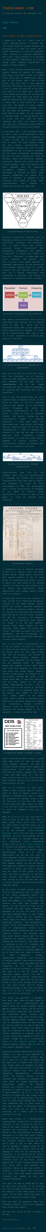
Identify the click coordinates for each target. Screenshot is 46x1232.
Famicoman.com (18, 8)
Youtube (6, 1036)
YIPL (39, 852)
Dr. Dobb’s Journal (32, 844)
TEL (8, 850)
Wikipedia (11, 1141)
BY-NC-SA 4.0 (12, 1228)
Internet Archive (27, 1041)
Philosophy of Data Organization (22, 36)
